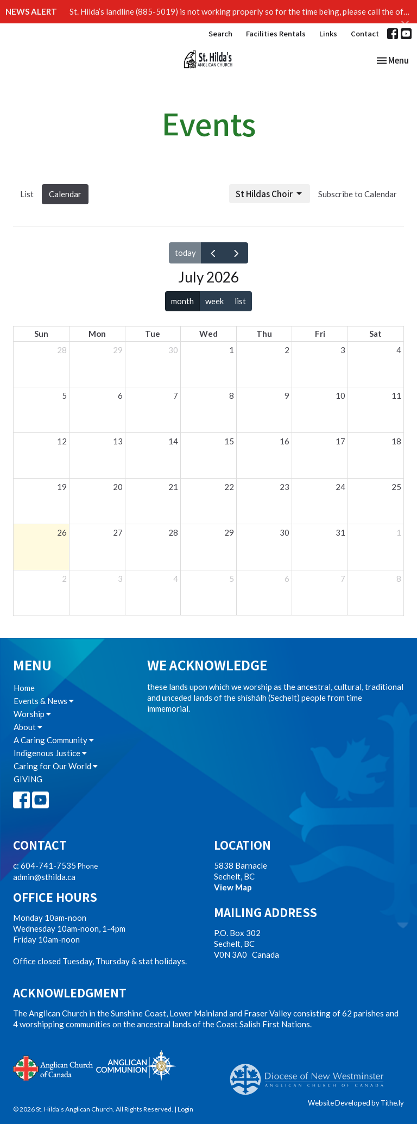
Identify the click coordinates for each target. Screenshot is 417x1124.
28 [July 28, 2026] (173, 532)
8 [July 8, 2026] (231, 395)
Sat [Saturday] (375, 333)
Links (328, 33)
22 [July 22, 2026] (229, 487)
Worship (32, 714)
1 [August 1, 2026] (398, 532)
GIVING (28, 779)
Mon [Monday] (97, 333)
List (27, 194)
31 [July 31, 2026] (340, 532)
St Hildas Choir (270, 193)
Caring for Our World (56, 766)
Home (24, 688)
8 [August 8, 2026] (398, 578)
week (214, 301)
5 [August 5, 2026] (231, 578)
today (185, 253)
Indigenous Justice (50, 753)
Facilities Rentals (276, 33)
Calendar (65, 194)
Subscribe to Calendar (357, 194)
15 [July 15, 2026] (229, 441)
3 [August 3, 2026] (120, 578)
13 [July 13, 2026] (118, 441)
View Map (233, 887)
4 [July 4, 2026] (398, 350)
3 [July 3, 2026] (342, 350)
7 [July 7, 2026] (175, 395)
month (182, 301)
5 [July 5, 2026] (64, 395)
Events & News (44, 701)
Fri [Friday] (320, 333)
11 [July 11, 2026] (396, 395)
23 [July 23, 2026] (284, 487)
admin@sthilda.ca (44, 877)
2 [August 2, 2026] (64, 578)
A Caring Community (54, 740)
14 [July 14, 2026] (173, 441)
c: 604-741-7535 (44, 865)
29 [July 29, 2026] (229, 532)
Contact (365, 33)
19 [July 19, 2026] (62, 487)
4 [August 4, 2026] (175, 578)
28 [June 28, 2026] (62, 350)
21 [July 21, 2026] (173, 487)
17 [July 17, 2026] (340, 441)
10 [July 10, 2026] (340, 395)
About (28, 727)
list (240, 301)
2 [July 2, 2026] (287, 350)
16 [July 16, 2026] (284, 441)
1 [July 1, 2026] (231, 350)
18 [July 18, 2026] (396, 441)
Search (220, 33)
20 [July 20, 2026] (118, 487)
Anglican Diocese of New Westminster (311, 1074)
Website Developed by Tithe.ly (356, 1102)
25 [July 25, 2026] (396, 487)
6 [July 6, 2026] (120, 395)
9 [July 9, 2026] (287, 395)
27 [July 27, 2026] (118, 532)
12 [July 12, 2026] (62, 441)
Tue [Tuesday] (152, 333)
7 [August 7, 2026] (342, 578)
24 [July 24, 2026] (340, 487)
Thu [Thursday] (264, 333)
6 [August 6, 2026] (287, 578)
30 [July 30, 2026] (284, 532)
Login (185, 1109)
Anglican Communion (136, 1065)
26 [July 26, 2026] (62, 532)
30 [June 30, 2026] (173, 350)
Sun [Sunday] (41, 333)
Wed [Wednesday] (208, 333)
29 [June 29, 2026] (118, 350)
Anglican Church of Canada (53, 1067)
